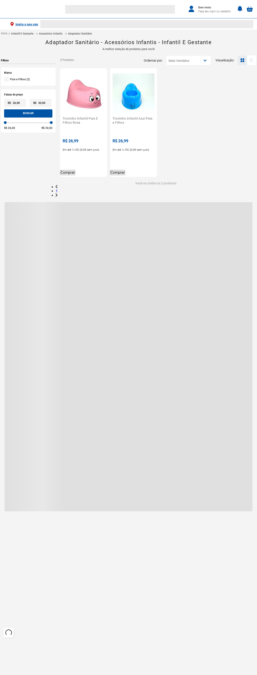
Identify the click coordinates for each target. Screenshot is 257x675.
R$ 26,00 (9, 128)
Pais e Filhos (20, 79)
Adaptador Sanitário (80, 33)
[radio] (242, 60)
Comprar (68, 172)
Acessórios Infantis (50, 33)
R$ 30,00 (46, 128)
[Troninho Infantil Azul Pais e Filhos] (133, 122)
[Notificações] (240, 9)
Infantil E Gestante (22, 33)
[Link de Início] (4, 33)
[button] (28, 72)
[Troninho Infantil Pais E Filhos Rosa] (83, 122)
